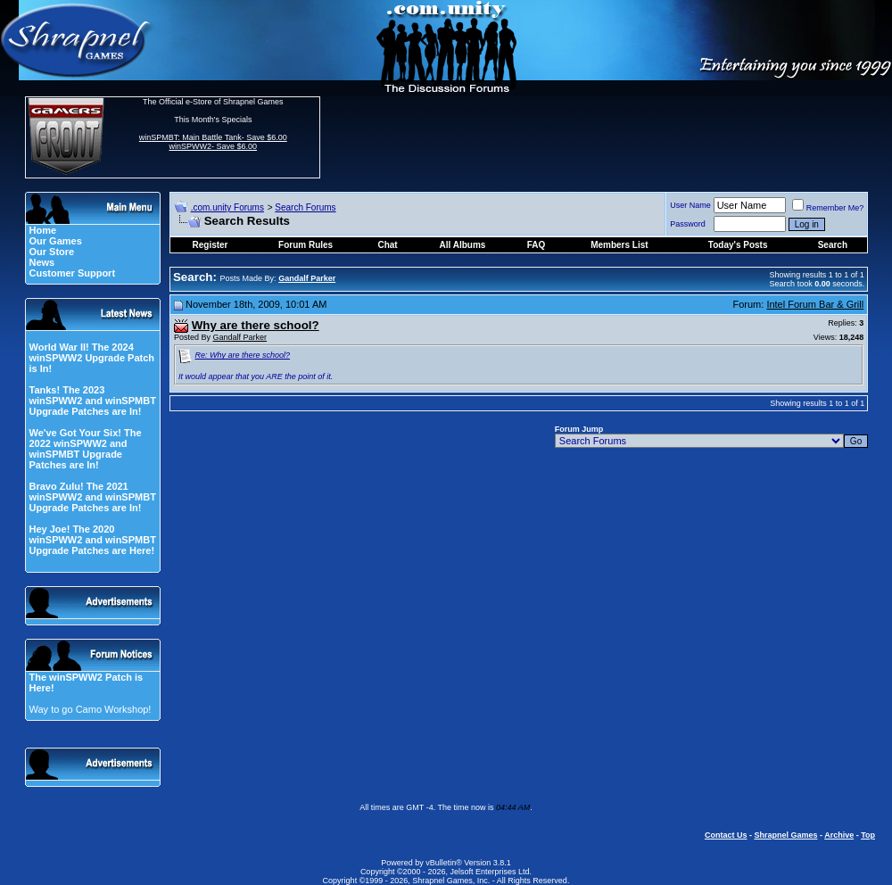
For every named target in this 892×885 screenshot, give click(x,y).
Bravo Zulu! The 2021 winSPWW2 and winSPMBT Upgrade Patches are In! (92, 497)
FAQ (536, 245)
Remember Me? (828, 207)
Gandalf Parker (240, 337)
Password (688, 223)
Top (868, 835)
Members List (619, 245)
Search (832, 245)
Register (210, 245)
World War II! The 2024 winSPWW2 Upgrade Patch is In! (91, 358)
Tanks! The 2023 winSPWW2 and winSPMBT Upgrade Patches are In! (92, 401)
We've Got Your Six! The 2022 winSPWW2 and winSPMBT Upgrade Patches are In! (85, 448)
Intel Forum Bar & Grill (814, 304)
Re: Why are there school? (243, 355)
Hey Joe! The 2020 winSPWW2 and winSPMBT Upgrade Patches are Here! (92, 540)
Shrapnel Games (785, 835)
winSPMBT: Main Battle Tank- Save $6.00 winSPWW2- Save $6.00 (213, 142)
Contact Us (726, 835)
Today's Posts (738, 245)
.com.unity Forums (227, 207)
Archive (839, 835)
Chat (387, 245)
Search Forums (305, 207)
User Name (690, 205)
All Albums (463, 245)
